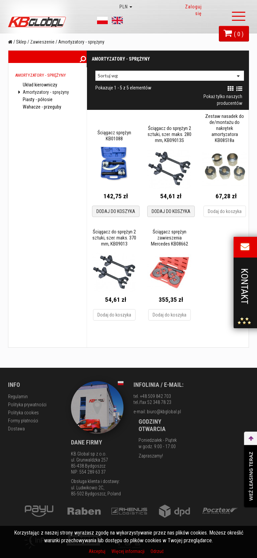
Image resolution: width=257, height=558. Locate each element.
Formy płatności (23, 420)
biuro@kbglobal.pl (164, 411)
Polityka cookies (23, 412)
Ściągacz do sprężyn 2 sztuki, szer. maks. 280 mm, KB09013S (169, 134)
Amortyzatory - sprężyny (43, 96)
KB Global (38, 22)
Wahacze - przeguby (41, 111)
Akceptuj (97, 551)
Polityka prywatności (27, 404)
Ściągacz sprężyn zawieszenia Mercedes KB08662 (169, 238)
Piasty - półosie (37, 104)
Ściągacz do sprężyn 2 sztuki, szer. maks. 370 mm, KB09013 (114, 238)
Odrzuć (157, 551)
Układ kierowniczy (39, 89)
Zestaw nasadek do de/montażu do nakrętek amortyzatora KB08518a (224, 128)
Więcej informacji (128, 551)
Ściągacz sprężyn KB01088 (114, 136)
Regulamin (18, 396)
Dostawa (16, 428)
